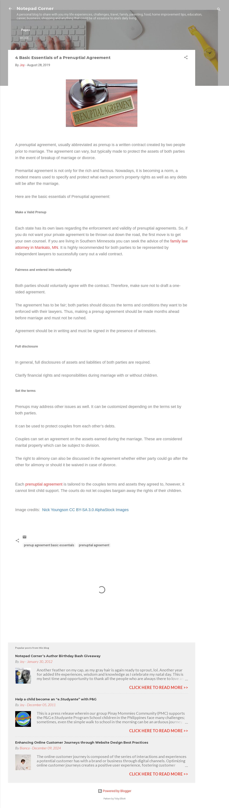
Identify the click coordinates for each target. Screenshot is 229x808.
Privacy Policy (110, 38)
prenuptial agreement (43, 484)
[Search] (219, 9)
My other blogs (77, 38)
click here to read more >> (158, 687)
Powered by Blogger (114, 791)
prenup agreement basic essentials (49, 545)
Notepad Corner (35, 8)
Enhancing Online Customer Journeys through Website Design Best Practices (81, 743)
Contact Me (46, 38)
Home (24, 38)
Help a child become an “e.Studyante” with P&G (55, 699)
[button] (186, 58)
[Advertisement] (209, 103)
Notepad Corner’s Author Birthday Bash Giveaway (58, 656)
